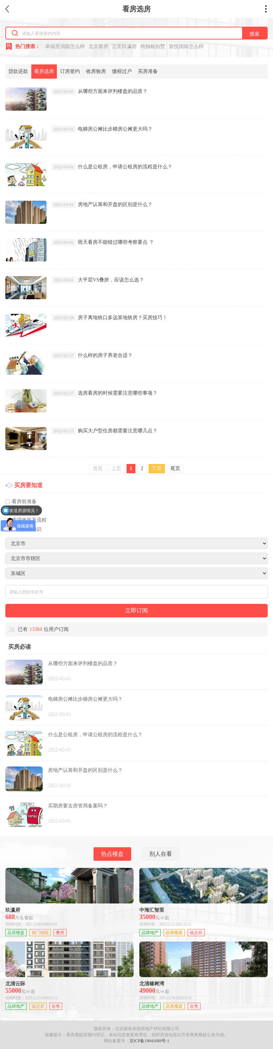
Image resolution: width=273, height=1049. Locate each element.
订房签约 (70, 71)
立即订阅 (136, 610)
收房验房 (96, 71)
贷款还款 (18, 71)
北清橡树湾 (151, 983)
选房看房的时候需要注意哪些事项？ (117, 393)
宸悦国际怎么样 (186, 46)
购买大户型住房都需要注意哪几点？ (117, 430)
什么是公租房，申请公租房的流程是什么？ (125, 166)
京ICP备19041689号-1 (149, 1040)
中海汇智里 (151, 910)
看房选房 (44, 71)
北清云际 (15, 983)
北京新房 (98, 46)
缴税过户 (122, 71)
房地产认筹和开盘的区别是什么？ (115, 204)
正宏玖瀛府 (124, 46)
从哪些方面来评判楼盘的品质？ (113, 91)
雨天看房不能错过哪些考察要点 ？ (116, 242)
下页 (157, 468)
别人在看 (160, 854)
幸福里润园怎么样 (65, 46)
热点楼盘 (112, 854)
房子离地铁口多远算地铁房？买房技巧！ (122, 317)
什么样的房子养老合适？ (105, 355)
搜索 (254, 34)
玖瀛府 (12, 910)
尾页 (175, 468)
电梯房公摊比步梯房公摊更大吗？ (115, 129)
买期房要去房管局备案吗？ (78, 805)
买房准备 (148, 71)
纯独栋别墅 (152, 46)
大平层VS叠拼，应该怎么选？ (111, 280)
